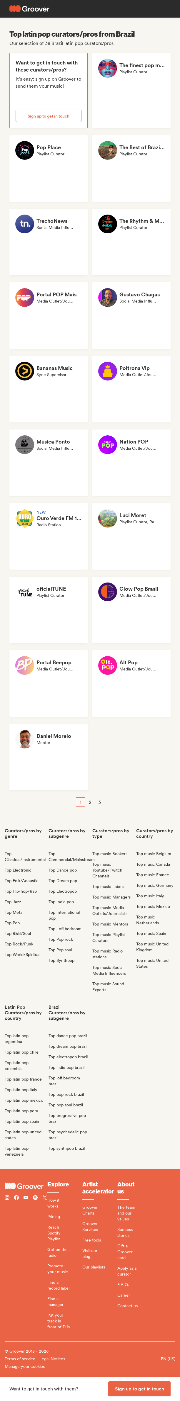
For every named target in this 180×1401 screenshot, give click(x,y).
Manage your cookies (25, 1366)
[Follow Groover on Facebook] (16, 1198)
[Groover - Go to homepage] (26, 1186)
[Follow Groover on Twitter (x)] (44, 1198)
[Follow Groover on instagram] (7, 1198)
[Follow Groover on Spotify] (35, 1198)
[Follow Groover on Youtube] (26, 1198)
